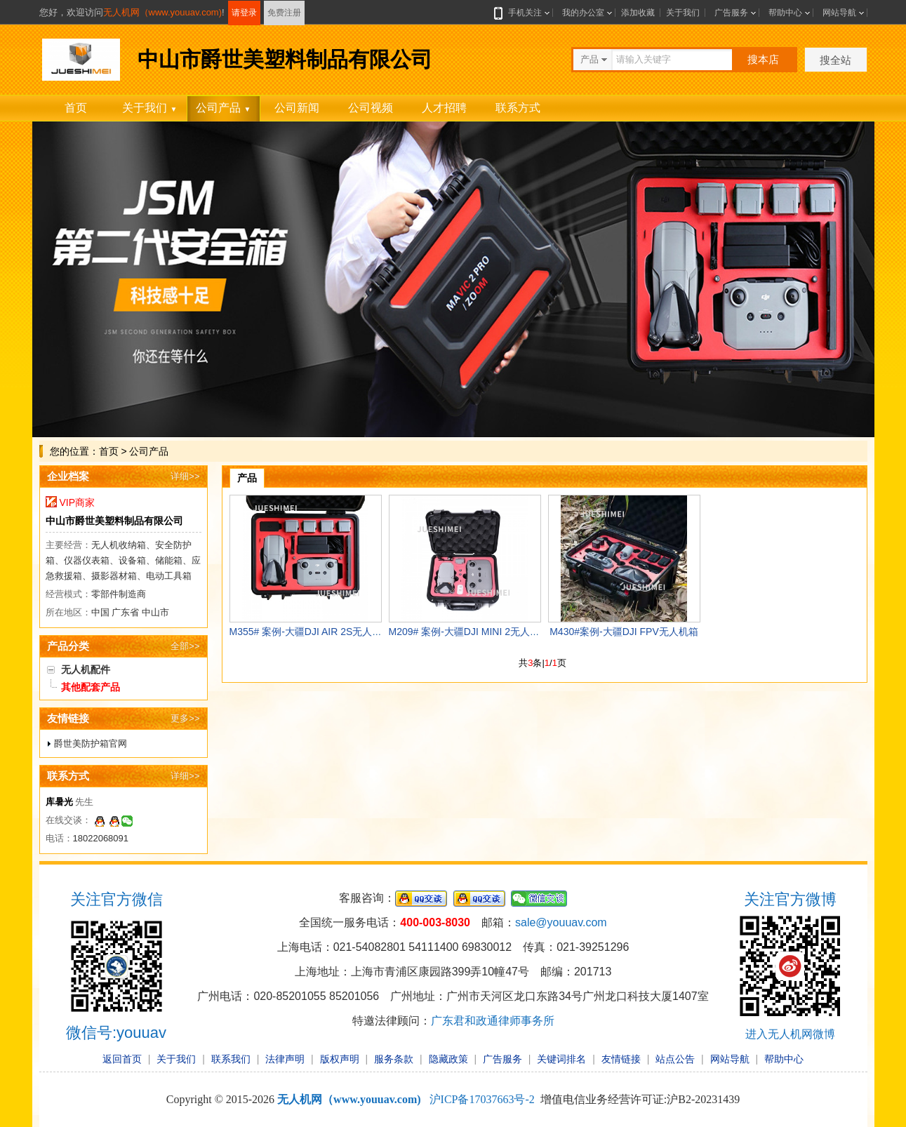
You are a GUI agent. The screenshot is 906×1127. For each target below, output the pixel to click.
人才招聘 (444, 108)
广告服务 (731, 13)
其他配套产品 (90, 687)
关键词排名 (561, 1059)
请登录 (244, 13)
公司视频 (370, 108)
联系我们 (231, 1059)
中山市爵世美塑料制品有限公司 (114, 520)
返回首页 (122, 1059)
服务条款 (393, 1059)
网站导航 (839, 13)
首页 (76, 108)
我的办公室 (583, 13)
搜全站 (835, 60)
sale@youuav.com (561, 922)
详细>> (185, 476)
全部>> (185, 646)
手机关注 (522, 13)
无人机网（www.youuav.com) (162, 12)
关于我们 (683, 13)
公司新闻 (296, 108)
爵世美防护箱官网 (90, 743)
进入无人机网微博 (790, 1034)
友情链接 (621, 1059)
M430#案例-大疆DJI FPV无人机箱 (623, 631)
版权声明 (339, 1059)
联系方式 (517, 108)
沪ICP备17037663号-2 (482, 1099)
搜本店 (763, 59)
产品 (247, 478)
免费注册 (284, 13)
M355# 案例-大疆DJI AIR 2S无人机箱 (310, 631)
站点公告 (675, 1059)
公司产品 (223, 108)
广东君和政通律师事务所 (492, 1021)
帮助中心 (785, 13)
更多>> (185, 718)
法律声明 (285, 1059)
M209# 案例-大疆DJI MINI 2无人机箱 (469, 631)
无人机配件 (85, 669)
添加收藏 (638, 13)
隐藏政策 (448, 1059)
